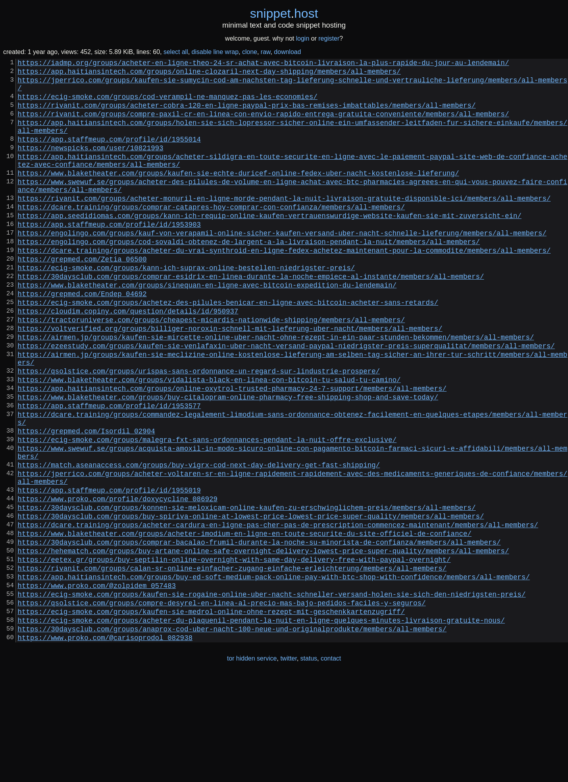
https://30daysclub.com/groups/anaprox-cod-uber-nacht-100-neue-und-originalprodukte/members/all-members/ (232, 734)
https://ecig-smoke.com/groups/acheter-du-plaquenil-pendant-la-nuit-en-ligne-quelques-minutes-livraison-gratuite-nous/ (261, 724)
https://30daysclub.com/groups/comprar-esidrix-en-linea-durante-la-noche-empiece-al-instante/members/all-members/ (251, 317)
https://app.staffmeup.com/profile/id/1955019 (109, 570)
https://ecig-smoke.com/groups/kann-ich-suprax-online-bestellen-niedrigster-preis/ (186, 307)
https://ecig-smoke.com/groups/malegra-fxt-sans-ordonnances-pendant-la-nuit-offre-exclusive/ (207, 510)
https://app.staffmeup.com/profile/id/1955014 (109, 154)
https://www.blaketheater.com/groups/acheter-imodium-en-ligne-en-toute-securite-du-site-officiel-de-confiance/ (245, 621)
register (328, 38)
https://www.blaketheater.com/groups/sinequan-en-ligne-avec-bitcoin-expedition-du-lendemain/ (207, 327)
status (308, 765)
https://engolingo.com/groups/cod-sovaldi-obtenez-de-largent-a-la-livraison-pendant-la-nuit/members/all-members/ (249, 276)
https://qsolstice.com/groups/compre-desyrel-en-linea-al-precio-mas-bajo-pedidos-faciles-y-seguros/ (222, 703)
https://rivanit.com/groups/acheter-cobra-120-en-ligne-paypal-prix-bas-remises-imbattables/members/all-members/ (247, 114)
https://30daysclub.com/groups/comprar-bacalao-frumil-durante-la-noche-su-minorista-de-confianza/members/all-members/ (259, 631)
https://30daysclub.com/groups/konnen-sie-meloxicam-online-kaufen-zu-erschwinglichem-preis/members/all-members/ (247, 590)
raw (266, 52)
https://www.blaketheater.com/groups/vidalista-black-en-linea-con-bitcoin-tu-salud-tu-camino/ (209, 439)
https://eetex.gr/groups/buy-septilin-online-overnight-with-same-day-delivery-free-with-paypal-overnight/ (234, 652)
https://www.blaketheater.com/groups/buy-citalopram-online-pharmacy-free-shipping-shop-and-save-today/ (228, 460)
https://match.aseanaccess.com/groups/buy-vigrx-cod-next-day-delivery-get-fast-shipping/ (199, 540)
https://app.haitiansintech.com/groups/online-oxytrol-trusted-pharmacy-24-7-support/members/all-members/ (232, 449)
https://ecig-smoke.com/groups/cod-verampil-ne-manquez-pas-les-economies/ (168, 104)
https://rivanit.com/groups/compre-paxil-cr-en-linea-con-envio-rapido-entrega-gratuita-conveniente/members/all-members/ (263, 124)
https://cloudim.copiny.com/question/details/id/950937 (128, 358)
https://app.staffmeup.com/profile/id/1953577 (109, 470)
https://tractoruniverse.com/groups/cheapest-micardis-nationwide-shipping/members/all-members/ (211, 368)
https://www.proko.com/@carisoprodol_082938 (105, 744)
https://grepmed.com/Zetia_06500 (82, 296)
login (302, 38)
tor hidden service (252, 765)
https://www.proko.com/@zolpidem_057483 (97, 683)
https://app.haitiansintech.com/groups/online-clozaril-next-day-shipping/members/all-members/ (209, 74)
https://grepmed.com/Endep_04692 (82, 337)
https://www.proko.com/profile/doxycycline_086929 (118, 580)
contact (331, 765)
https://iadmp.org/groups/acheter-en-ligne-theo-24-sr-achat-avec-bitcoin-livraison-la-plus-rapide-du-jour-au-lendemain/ (263, 64)
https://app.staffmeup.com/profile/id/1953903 (109, 255)
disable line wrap (215, 52)
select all (175, 52)
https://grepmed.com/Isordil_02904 (86, 500)
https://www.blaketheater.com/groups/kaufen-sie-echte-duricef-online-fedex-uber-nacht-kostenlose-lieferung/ (238, 195)
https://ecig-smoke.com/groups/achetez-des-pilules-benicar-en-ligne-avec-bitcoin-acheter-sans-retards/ (228, 348)
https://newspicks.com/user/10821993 (90, 165)
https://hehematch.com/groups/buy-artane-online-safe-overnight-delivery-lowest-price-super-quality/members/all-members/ (263, 642)
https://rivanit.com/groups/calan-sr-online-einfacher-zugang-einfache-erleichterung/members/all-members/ (232, 662)
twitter (288, 765)
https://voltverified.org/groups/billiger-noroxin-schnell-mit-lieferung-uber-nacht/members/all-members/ (230, 378)
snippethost (284, 13)
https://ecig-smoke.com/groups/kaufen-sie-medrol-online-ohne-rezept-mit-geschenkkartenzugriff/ (211, 714)
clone (249, 52)
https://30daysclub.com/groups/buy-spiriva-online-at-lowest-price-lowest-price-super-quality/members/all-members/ (251, 601)
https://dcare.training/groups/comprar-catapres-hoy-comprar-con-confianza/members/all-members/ (211, 235)
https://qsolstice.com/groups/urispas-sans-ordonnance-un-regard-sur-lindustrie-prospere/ (199, 429)
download (287, 52)
